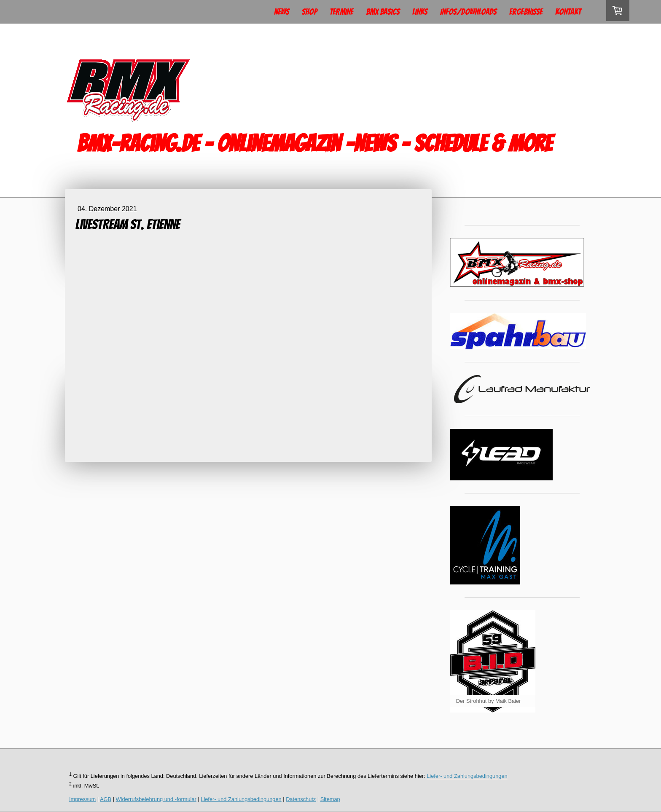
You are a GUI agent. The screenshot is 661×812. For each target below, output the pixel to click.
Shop (309, 11)
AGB (105, 799)
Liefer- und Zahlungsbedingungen (467, 776)
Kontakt (568, 11)
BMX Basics (383, 11)
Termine (341, 11)
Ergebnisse (526, 11)
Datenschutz (301, 799)
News (281, 11)
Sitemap (330, 799)
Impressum (82, 799)
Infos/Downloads (468, 11)
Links (419, 11)
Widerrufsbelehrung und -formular (156, 799)
